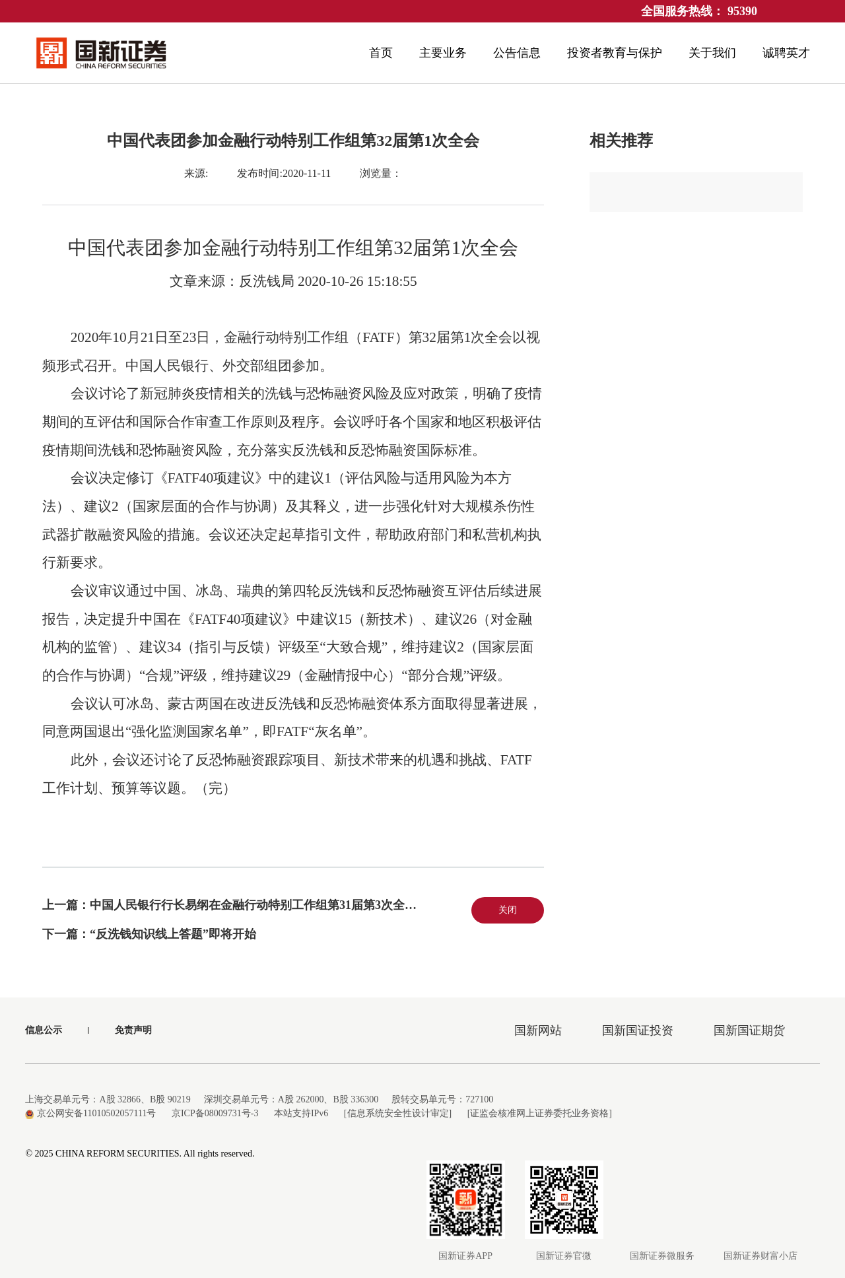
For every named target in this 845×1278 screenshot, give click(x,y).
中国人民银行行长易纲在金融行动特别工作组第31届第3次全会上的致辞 (277, 905)
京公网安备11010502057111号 (90, 1113)
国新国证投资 (637, 1030)
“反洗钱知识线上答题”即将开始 (173, 934)
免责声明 (133, 1030)
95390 (742, 11)
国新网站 (538, 1030)
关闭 (507, 910)
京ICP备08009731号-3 (215, 1113)
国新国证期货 (749, 1030)
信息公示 (43, 1030)
